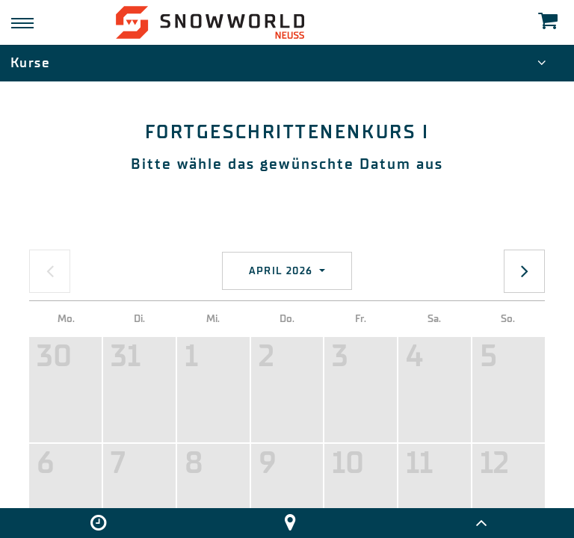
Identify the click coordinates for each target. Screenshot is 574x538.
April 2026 (283, 271)
